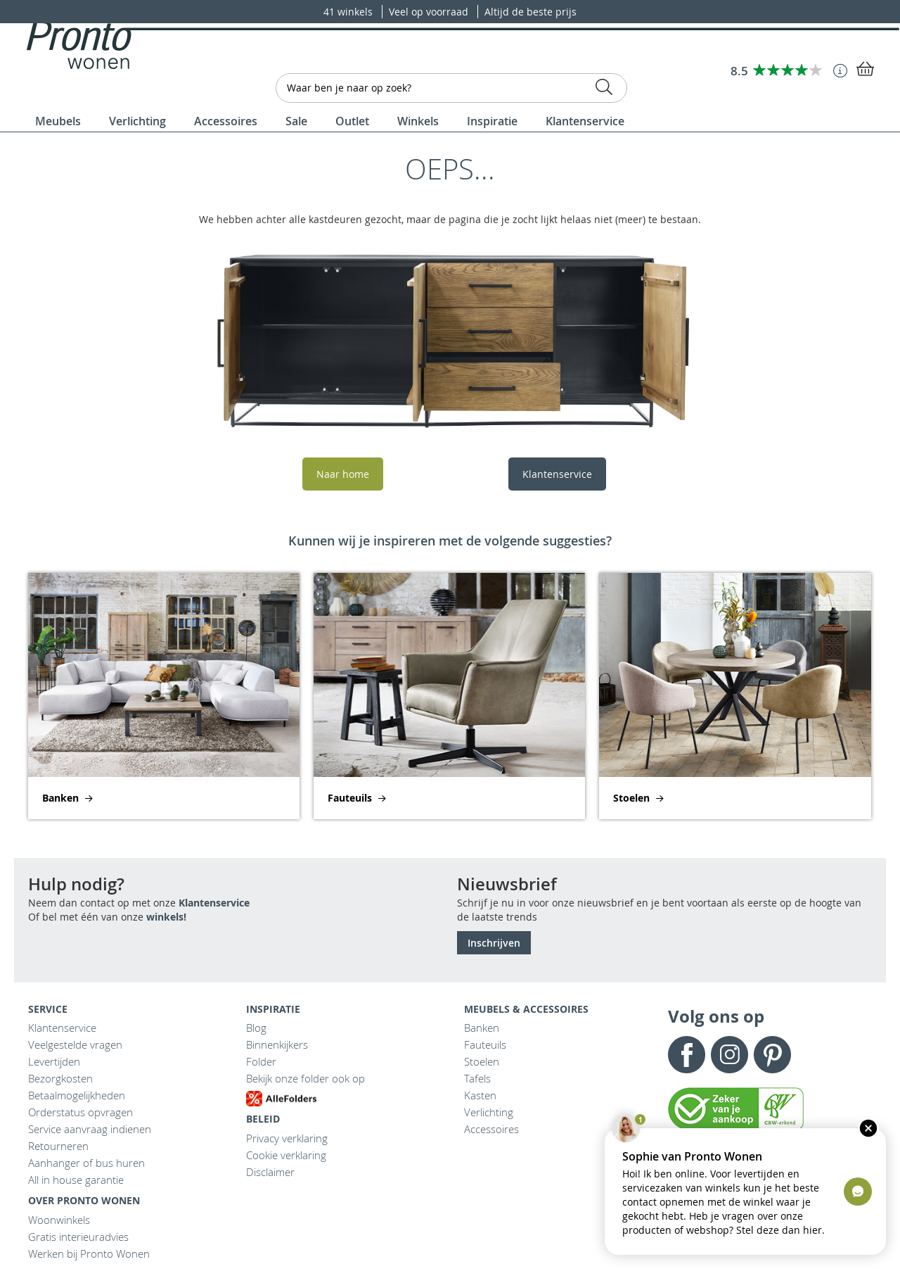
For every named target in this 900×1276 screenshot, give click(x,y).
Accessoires (491, 1129)
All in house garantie (76, 1180)
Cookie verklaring (286, 1155)
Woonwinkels (59, 1220)
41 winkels (349, 11)
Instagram (729, 1054)
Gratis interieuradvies (78, 1237)
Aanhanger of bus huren (86, 1163)
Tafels (477, 1078)
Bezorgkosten (60, 1078)
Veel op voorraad (430, 11)
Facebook (686, 1054)
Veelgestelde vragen (75, 1044)
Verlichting (488, 1112)
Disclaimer (270, 1172)
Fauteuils (485, 1044)
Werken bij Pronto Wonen (89, 1253)
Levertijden (54, 1061)
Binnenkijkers (277, 1044)
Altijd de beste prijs (530, 11)
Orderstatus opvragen (80, 1112)
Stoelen (481, 1061)
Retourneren (58, 1146)
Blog (256, 1028)
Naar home (342, 474)
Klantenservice (557, 474)
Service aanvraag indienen (89, 1129)
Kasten (480, 1095)
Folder (261, 1061)
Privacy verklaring (287, 1138)
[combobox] (451, 88)
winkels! (166, 916)
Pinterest (772, 1054)
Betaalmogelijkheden (76, 1095)
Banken (481, 1028)
